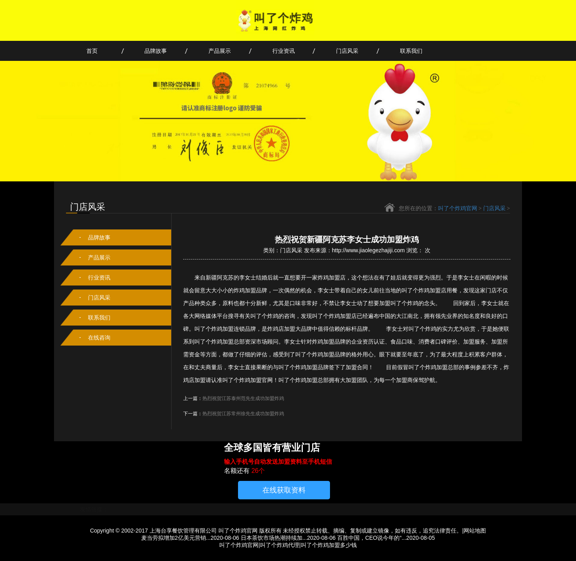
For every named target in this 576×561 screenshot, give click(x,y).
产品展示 (219, 51)
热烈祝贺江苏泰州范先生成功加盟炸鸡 (243, 398)
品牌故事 (155, 51)
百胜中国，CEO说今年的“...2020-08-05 (386, 538)
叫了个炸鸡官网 (457, 208)
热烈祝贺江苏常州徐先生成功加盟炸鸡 (243, 413)
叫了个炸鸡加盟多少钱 (329, 545)
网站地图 (475, 530)
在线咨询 (99, 337)
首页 (92, 51)
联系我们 (411, 51)
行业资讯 (283, 51)
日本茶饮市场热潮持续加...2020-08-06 (288, 538)
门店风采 (347, 51)
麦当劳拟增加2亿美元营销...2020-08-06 (190, 538)
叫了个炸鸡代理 (279, 545)
